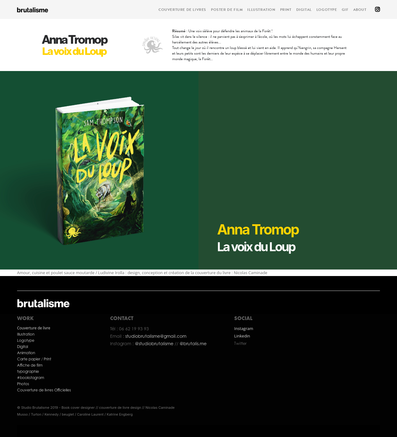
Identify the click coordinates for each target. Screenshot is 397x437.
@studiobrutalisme (155, 343)
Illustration (25, 334)
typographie (28, 371)
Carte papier (29, 359)
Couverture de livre (33, 328)
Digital (22, 346)
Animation (26, 352)
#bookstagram (30, 377)
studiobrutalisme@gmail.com (155, 336)
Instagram (243, 328)
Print (47, 359)
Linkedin (242, 336)
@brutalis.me (192, 343)
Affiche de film (29, 365)
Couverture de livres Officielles (44, 390)
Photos (23, 383)
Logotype (25, 340)
